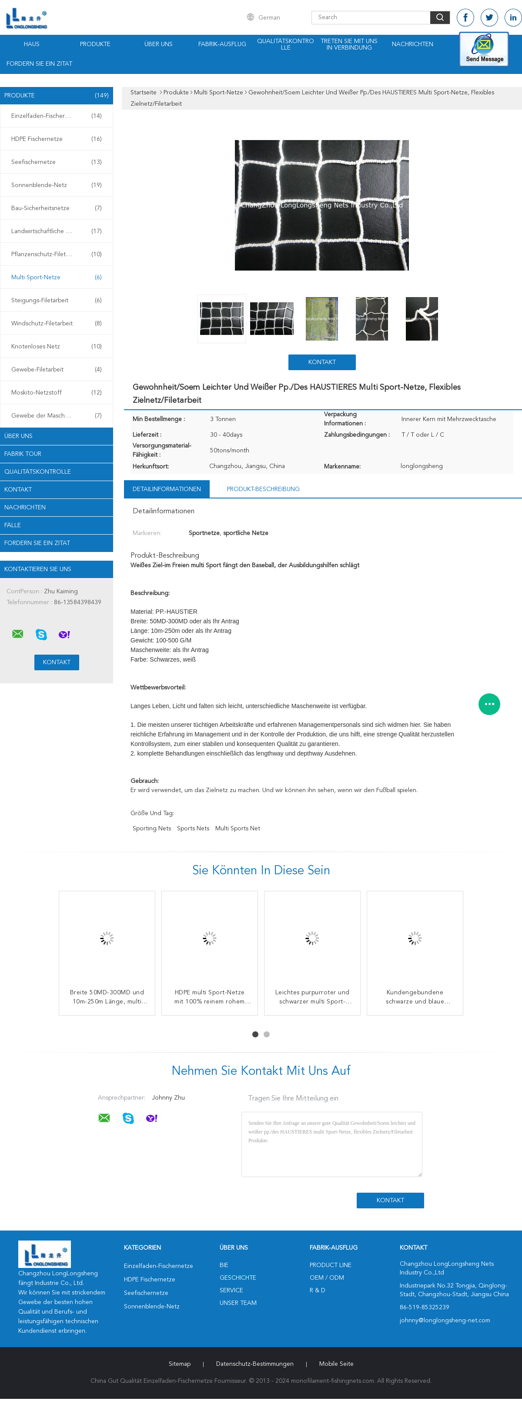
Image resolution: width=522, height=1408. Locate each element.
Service (231, 1291)
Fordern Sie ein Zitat (39, 64)
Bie (224, 1265)
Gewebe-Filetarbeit (56, 369)
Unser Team (238, 1303)
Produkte (95, 44)
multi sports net (237, 829)
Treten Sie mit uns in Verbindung (349, 44)
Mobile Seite (336, 1364)
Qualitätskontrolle (285, 44)
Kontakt (18, 490)
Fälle (12, 525)
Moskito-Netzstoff (56, 392)
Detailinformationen (167, 489)
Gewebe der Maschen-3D (56, 415)
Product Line (330, 1265)
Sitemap (180, 1364)
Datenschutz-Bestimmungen (255, 1364)
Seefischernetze (56, 162)
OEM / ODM (327, 1278)
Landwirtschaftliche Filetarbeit (56, 231)
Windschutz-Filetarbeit (56, 323)
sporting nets (152, 829)
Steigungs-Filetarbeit (56, 300)
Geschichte (238, 1278)
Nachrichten (412, 44)
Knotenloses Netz (56, 346)
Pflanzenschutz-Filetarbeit (56, 254)
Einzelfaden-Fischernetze (56, 116)
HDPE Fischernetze (56, 139)
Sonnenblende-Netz (56, 185)
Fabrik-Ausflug (222, 44)
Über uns (158, 44)
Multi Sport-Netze (56, 277)
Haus (32, 44)
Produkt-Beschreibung (263, 489)
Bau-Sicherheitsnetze (56, 208)
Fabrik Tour (22, 454)
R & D (317, 1291)
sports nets (193, 829)
